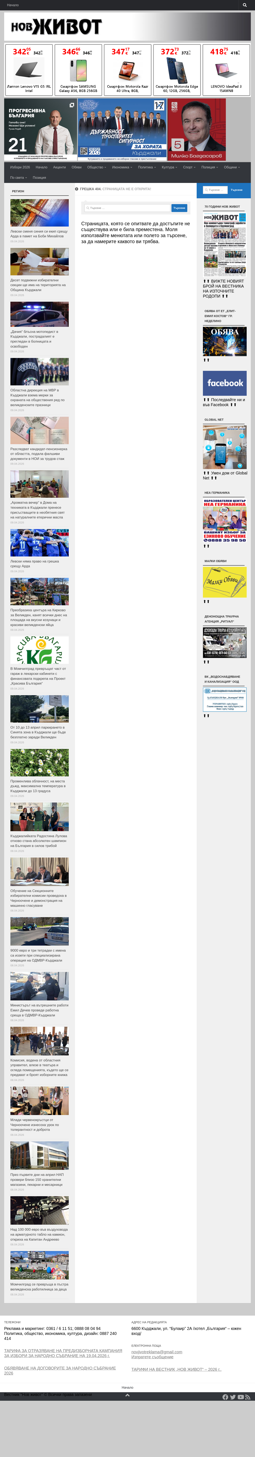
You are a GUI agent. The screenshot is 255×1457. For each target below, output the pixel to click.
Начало (13, 5)
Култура (168, 167)
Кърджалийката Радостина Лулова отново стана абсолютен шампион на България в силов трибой (38, 841)
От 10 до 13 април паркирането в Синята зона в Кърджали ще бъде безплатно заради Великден (38, 732)
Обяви (76, 167)
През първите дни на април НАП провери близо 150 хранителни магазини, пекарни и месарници (37, 1179)
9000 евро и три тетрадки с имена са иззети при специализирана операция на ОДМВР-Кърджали (38, 955)
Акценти (59, 167)
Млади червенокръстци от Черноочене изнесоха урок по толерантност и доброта (34, 1125)
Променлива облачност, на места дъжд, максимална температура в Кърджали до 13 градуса (38, 786)
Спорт (187, 167)
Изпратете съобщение (152, 1357)
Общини (230, 167)
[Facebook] (225, 1397)
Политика (145, 167)
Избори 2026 (20, 167)
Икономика (120, 167)
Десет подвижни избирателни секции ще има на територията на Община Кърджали (38, 285)
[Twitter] (233, 1397)
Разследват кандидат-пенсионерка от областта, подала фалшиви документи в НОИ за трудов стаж (38, 454)
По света (17, 177)
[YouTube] (240, 1397)
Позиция (39, 177)
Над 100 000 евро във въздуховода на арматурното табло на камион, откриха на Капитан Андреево (39, 1234)
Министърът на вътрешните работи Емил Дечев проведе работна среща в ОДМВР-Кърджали (39, 1010)
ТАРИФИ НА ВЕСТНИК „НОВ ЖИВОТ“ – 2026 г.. (176, 1369)
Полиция (208, 167)
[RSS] (248, 1397)
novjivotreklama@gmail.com (156, 1352)
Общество (95, 167)
